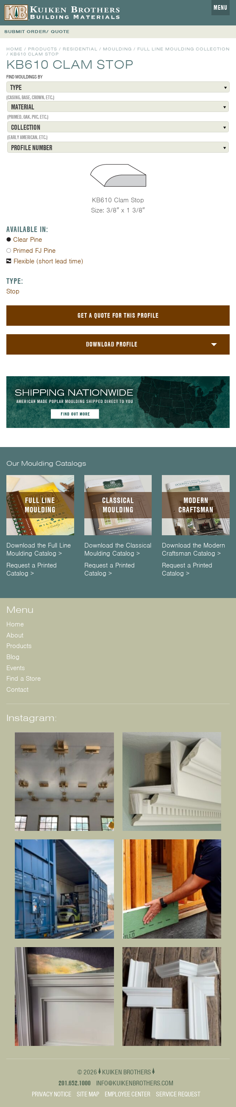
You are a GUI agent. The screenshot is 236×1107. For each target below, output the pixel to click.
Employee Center (127, 1094)
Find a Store (23, 678)
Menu (221, 7)
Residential (80, 49)
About (14, 635)
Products (42, 49)
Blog (12, 657)
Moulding (117, 49)
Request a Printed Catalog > (31, 570)
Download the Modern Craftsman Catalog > (193, 550)
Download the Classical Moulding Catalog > (117, 550)
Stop (12, 291)
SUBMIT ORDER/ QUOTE (36, 31)
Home (14, 49)
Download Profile (112, 344)
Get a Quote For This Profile (118, 315)
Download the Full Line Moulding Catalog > (38, 550)
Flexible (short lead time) (48, 261)
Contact (17, 689)
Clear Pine (27, 239)
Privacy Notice (51, 1094)
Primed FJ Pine (34, 250)
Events (15, 668)
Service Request (178, 1094)
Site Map (88, 1094)
